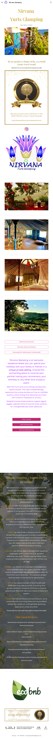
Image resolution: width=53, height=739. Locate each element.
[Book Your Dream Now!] (26, 342)
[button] (2, 2)
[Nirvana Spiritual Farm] (26, 430)
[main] (26, 15)
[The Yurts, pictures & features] (26, 347)
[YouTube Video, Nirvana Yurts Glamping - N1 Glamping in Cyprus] (26, 453)
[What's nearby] (26, 419)
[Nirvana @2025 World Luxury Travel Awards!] (26, 352)
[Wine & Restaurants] (26, 425)
